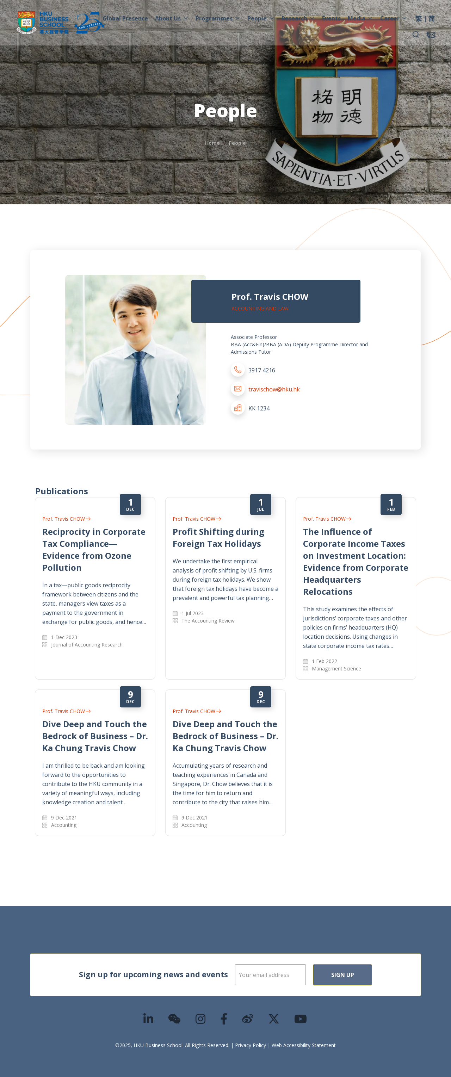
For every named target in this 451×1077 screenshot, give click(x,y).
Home (212, 143)
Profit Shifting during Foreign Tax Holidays (218, 537)
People (260, 18)
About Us (172, 18)
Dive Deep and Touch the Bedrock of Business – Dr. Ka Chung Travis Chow (95, 736)
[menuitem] (418, 19)
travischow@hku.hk (274, 389)
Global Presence (125, 18)
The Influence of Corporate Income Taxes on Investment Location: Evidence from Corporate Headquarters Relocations (355, 561)
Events (331, 18)
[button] (416, 35)
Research (298, 18)
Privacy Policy (250, 1045)
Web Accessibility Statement (304, 1045)
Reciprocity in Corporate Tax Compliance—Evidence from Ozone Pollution (94, 549)
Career (393, 18)
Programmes (218, 18)
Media (360, 18)
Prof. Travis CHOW (66, 518)
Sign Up (365, 975)
